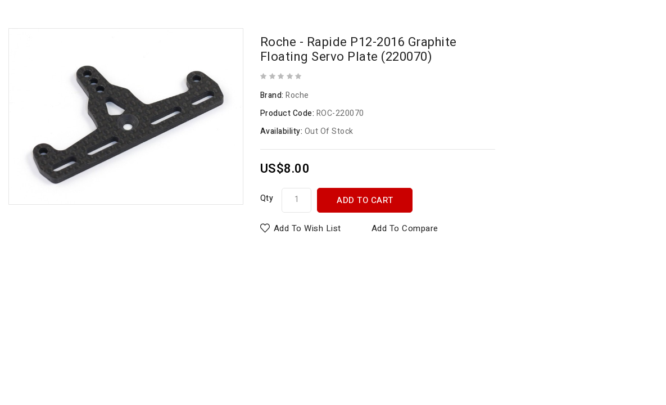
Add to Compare (404, 228)
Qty (267, 198)
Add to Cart (365, 200)
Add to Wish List (307, 228)
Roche (297, 95)
